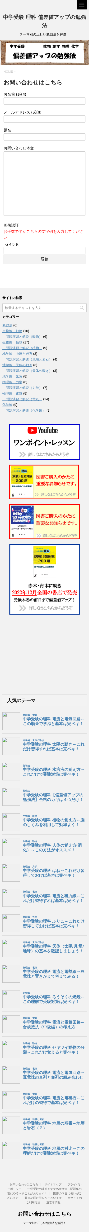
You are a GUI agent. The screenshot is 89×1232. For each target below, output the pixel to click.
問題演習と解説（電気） (22, 399)
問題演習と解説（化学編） (24, 410)
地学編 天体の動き (17, 365)
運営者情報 (53, 1202)
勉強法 (7, 325)
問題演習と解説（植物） (22, 348)
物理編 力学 (12, 382)
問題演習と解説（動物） (22, 337)
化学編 (7, 405)
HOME (8, 71)
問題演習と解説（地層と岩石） (27, 359)
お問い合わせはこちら (24, 1184)
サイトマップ (52, 1184)
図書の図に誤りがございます (43, 1198)
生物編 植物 (12, 342)
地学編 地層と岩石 (17, 354)
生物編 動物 (12, 331)
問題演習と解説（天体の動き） (27, 371)
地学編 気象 (12, 376)
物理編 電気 (12, 393)
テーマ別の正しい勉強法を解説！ (44, 1223)
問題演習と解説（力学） (22, 388)
